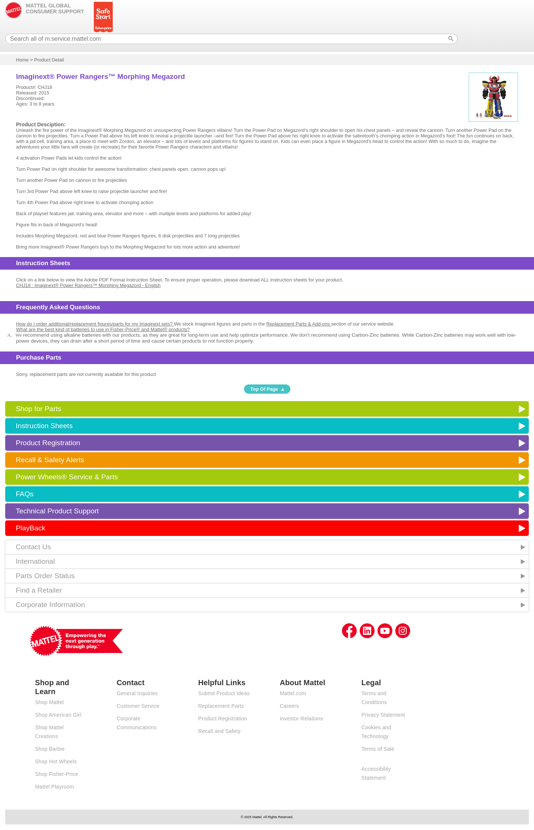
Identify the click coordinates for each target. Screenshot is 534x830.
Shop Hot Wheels (56, 761)
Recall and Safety (219, 731)
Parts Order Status (45, 576)
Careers (289, 706)
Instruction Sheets (44, 426)
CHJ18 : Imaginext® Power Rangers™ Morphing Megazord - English (88, 285)
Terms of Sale (377, 749)
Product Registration (48, 443)
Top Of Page (264, 389)
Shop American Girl (58, 715)
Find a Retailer (39, 590)
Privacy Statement (383, 715)
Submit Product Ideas (224, 693)
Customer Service (137, 706)
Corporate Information (50, 605)
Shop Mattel (49, 702)
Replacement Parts (221, 706)
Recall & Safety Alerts (50, 460)
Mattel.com (293, 693)
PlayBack (30, 528)
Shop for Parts (38, 409)
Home (22, 60)
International (35, 561)
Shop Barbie (50, 749)
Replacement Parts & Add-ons (298, 324)
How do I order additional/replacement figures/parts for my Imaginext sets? (95, 324)
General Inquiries (137, 693)
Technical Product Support (57, 511)
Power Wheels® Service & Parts (67, 477)
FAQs (24, 494)
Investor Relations (301, 718)
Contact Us (33, 547)
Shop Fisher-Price (56, 774)
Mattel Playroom (54, 787)
